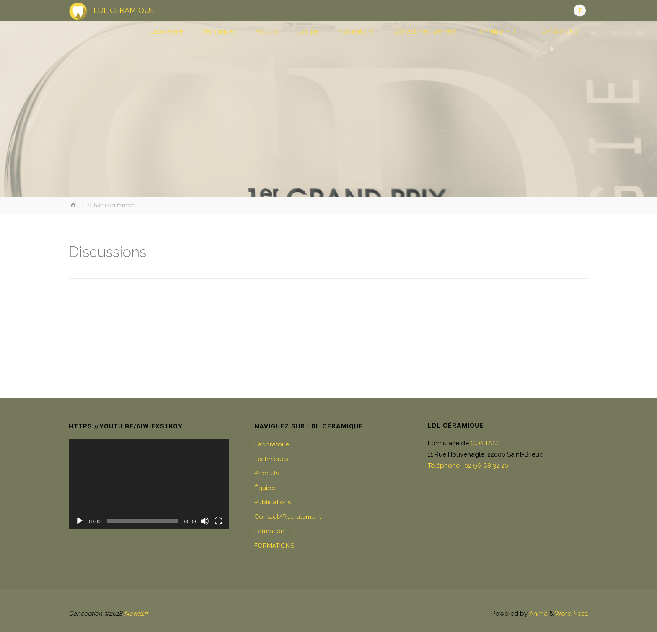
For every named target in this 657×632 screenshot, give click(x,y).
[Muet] (205, 521)
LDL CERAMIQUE (124, 10)
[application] (149, 484)
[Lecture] (79, 521)
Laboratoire (271, 444)
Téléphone (444, 465)
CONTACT (486, 443)
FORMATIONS (274, 545)
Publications (272, 502)
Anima (538, 613)
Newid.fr (136, 613)
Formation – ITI (276, 531)
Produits (266, 473)
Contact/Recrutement (287, 517)
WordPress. (571, 613)
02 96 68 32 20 (486, 465)
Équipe (264, 488)
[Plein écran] (218, 521)
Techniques (271, 459)
